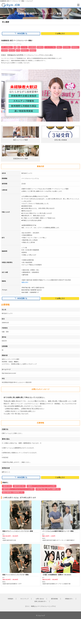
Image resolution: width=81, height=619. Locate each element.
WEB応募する (21, 33)
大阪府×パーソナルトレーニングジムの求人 (41, 486)
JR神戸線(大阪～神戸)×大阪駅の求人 (48, 489)
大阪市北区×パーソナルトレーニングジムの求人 (18, 489)
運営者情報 (54, 599)
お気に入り (60, 33)
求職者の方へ (69, 599)
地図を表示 (24, 282)
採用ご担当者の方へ (40, 601)
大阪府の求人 (7, 486)
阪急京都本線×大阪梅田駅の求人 (13, 492)
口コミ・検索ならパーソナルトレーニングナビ (40, 606)
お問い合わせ (40, 599)
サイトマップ (24, 599)
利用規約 (10, 599)
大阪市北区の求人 (19, 486)
